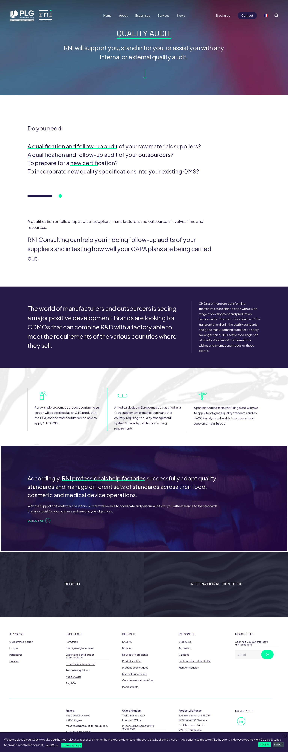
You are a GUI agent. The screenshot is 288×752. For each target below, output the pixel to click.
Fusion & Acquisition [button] (78, 670)
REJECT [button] (278, 744)
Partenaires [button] (15, 654)
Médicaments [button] (130, 687)
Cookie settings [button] (72, 745)
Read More (52, 745)
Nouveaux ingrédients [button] (135, 654)
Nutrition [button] (127, 648)
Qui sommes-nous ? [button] (21, 641)
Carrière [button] (14, 661)
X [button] (284, 735)
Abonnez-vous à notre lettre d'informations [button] (251, 643)
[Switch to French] (266, 15)
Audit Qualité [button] (73, 676)
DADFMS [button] (127, 641)
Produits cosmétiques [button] (135, 667)
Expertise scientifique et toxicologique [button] (80, 656)
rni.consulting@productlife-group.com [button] (138, 727)
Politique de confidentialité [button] (195, 661)
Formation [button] (72, 641)
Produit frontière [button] (131, 661)
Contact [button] (184, 654)
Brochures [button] (185, 641)
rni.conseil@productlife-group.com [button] (87, 725)
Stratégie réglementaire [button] (79, 648)
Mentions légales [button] (189, 667)
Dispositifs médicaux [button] (134, 674)
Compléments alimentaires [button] (138, 680)
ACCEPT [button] (264, 744)
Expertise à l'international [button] (80, 664)
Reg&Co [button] (71, 683)
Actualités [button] (185, 648)
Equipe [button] (13, 648)
